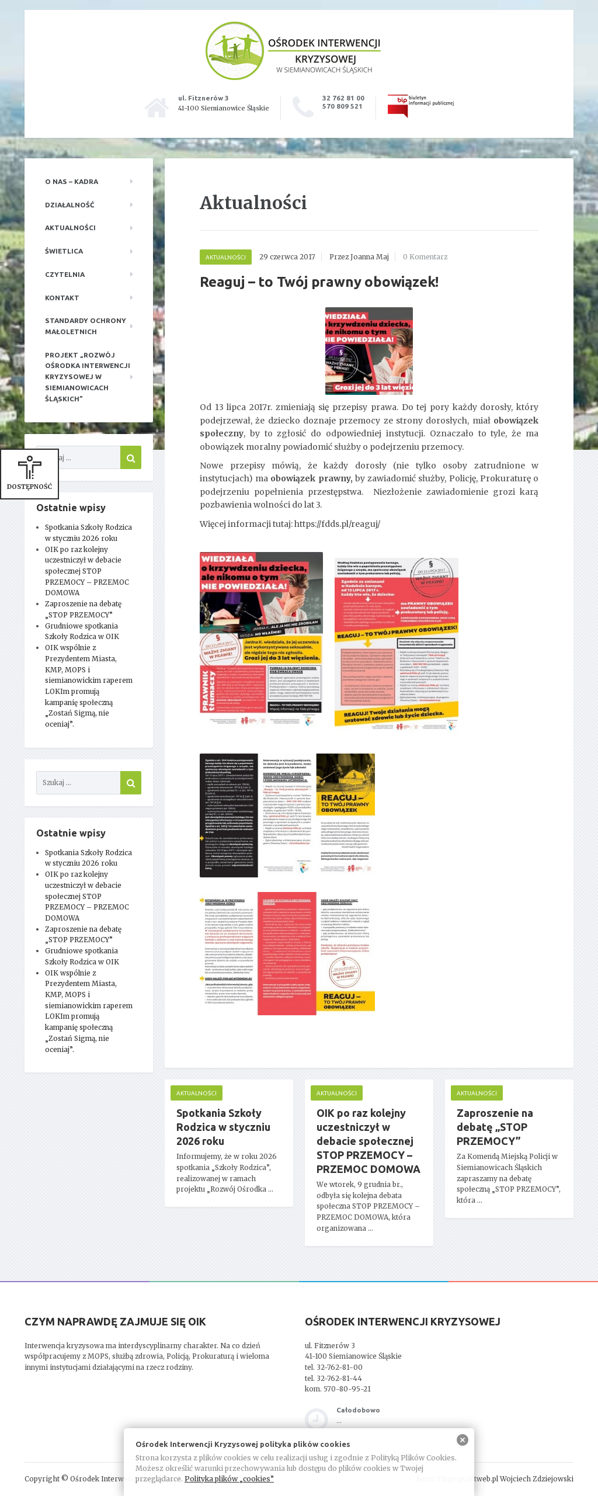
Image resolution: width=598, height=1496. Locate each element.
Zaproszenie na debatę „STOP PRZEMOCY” (495, 1127)
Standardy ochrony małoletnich (85, 326)
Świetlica (64, 251)
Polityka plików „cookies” (229, 1478)
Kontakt (62, 297)
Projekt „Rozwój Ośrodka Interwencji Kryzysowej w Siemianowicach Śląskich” (87, 376)
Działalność (70, 205)
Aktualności (70, 227)
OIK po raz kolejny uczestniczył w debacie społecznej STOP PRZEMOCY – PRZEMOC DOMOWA (87, 571)
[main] (369, 719)
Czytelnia (65, 274)
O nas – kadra (71, 181)
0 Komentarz (425, 256)
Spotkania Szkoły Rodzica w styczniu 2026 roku (223, 1127)
